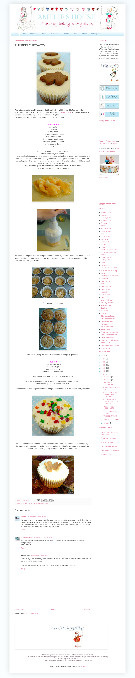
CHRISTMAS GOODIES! (110, 450)
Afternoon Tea (106, 305)
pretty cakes (105, 348)
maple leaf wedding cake (110, 340)
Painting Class (106, 329)
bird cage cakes (106, 281)
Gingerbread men (107, 321)
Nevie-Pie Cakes (107, 327)
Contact (84, 34)
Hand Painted (106, 228)
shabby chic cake (107, 300)
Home (15, 34)
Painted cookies (106, 257)
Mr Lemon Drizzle (64, 112)
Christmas (104, 226)
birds (103, 284)
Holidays (104, 265)
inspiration (104, 292)
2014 (104, 359)
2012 (104, 365)
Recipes (33, 34)
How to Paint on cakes (109, 268)
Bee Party (104, 308)
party (103, 262)
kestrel (23, 517)
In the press (96, 34)
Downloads (54, 34)
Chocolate (104, 239)
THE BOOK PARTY (108, 442)
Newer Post (19, 610)
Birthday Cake (106, 218)
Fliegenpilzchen (27, 537)
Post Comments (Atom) (32, 613)
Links (75, 34)
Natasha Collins (104, 143)
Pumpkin (32, 503)
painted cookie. (106, 343)
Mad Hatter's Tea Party (109, 271)
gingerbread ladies (107, 337)
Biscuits (104, 313)
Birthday (104, 223)
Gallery (66, 34)
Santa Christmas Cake (109, 335)
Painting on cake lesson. (109, 276)
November (107, 380)
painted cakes (106, 295)
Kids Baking (24, 503)
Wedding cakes (106, 454)
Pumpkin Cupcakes (41, 503)
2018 (104, 356)
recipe (103, 234)
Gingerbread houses (108, 319)
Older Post (87, 610)
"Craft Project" (106, 236)
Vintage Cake (106, 260)
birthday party (106, 287)
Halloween (105, 324)
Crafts (43, 34)
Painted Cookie (106, 247)
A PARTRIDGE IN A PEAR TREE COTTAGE (110, 394)
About (23, 34)
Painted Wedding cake (109, 250)
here (117, 148)
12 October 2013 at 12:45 (40, 555)
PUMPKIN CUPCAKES (111, 419)
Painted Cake (106, 212)
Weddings (104, 279)
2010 (104, 371)
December (107, 377)
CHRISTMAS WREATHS (108, 383)
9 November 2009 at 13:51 (43, 537)
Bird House (105, 311)
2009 (104, 374)
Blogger (83, 666)
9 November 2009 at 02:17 (36, 517)
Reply (23, 530)
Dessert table (105, 242)
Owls (103, 273)
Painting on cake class (109, 438)
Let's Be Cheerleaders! (109, 446)
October (106, 423)
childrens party (106, 231)
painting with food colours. (110, 345)
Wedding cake (106, 220)
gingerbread (105, 289)
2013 (104, 362)
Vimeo (115, 143)
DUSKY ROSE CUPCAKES (108, 407)
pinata (103, 297)
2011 (104, 368)
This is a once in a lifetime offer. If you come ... (110, 401)
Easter (103, 245)
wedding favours (107, 303)
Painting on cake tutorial (109, 332)
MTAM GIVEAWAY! (110, 416)
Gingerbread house (108, 316)
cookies (104, 215)
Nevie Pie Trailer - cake (107, 141)
